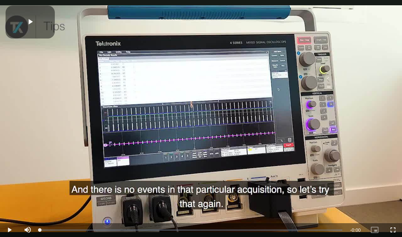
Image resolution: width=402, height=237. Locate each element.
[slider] (191, 230)
